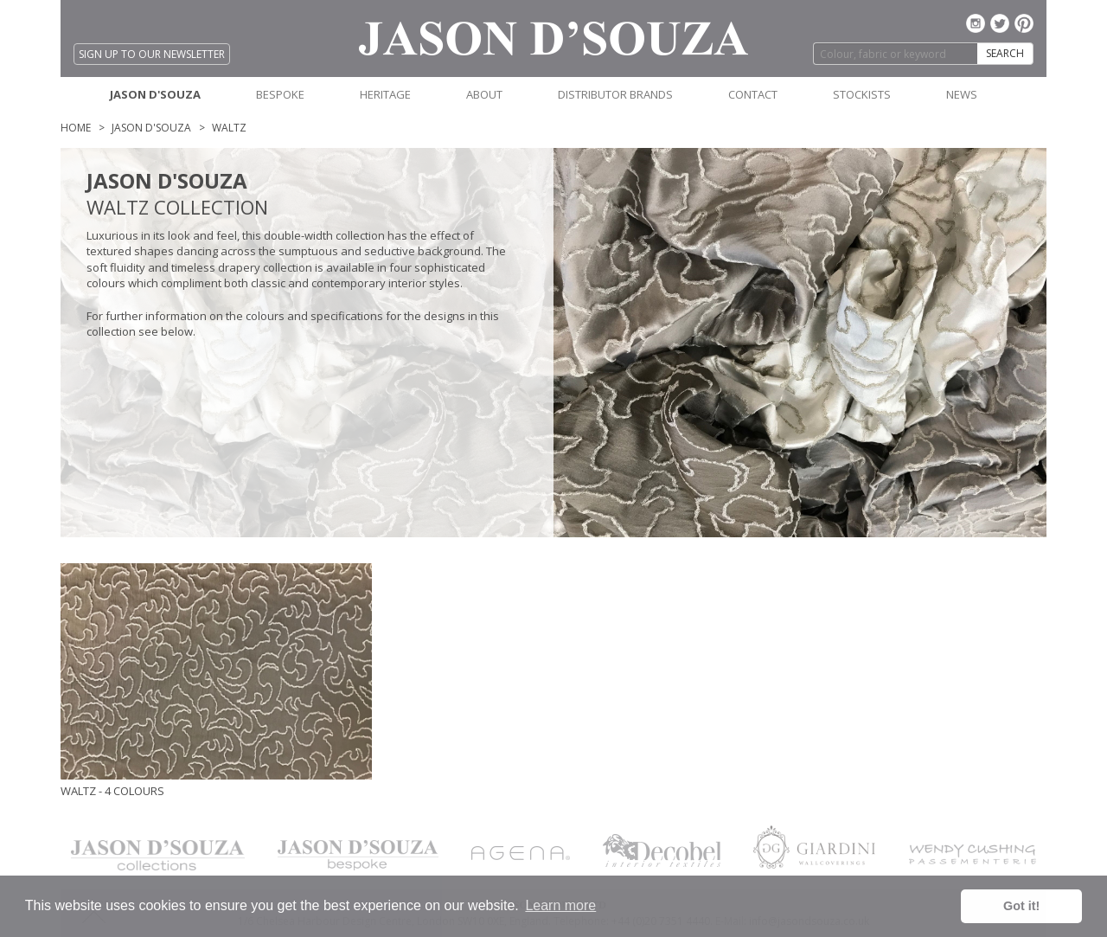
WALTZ (229, 127)
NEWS (961, 94)
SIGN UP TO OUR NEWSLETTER (152, 54)
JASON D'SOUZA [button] (155, 94)
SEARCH (1005, 53)
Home (76, 127)
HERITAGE (385, 94)
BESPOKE (280, 94)
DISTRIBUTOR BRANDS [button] (615, 94)
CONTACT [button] (752, 94)
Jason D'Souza (151, 127)
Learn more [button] (560, 905)
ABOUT (484, 94)
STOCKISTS (862, 94)
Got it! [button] (1021, 906)
